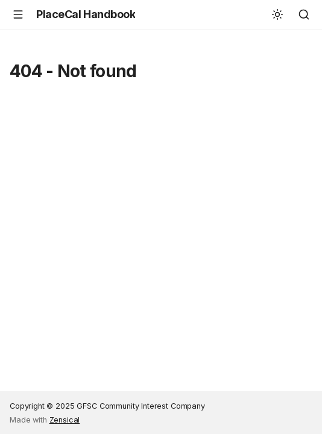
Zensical (64, 419)
